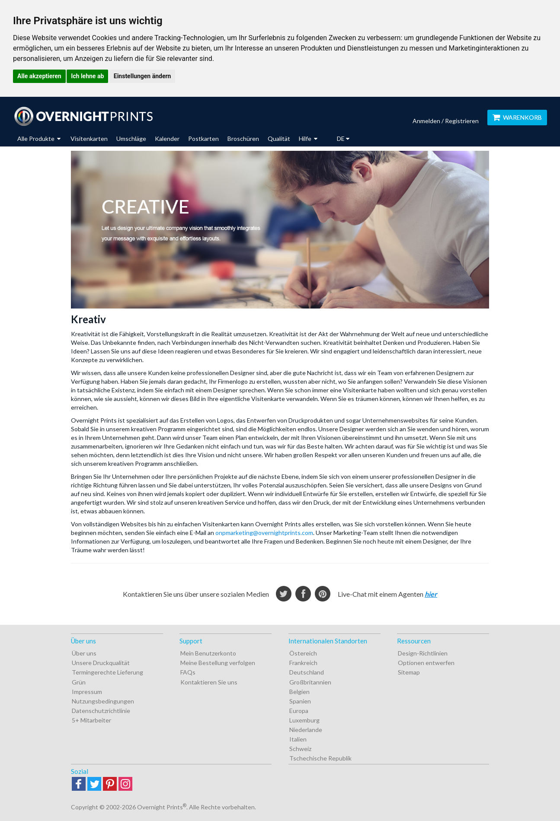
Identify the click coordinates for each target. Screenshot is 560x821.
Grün (79, 682)
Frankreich (303, 662)
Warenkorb (517, 117)
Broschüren (243, 138)
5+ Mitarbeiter (91, 720)
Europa (298, 710)
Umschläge (131, 138)
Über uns (84, 653)
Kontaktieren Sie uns (208, 682)
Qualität (279, 138)
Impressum (87, 691)
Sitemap (409, 672)
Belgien (299, 691)
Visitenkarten (89, 138)
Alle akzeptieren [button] (39, 76)
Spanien (300, 701)
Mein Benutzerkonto (208, 653)
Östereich (303, 653)
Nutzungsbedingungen (103, 701)
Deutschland (306, 672)
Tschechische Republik (320, 758)
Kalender (167, 138)
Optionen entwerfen (426, 662)
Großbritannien (310, 682)
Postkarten (203, 138)
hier (431, 594)
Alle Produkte (39, 138)
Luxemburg (304, 720)
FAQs (187, 672)
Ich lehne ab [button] (87, 76)
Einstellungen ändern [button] (142, 76)
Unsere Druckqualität (101, 662)
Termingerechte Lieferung (107, 672)
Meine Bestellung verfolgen (217, 662)
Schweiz (300, 748)
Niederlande (305, 729)
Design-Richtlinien (423, 653)
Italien (298, 739)
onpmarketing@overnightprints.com (264, 532)
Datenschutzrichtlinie (101, 710)
